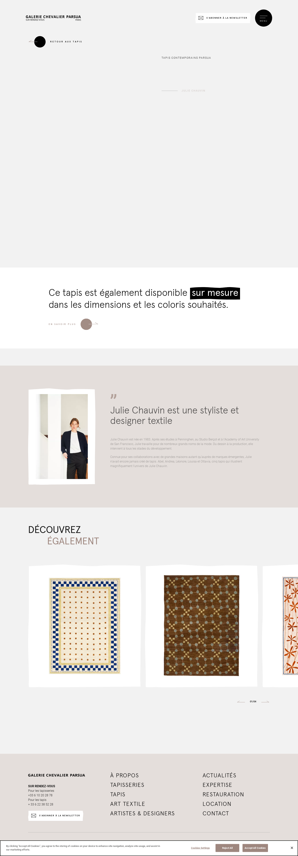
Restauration (223, 794)
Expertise (217, 785)
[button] (241, 702)
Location (217, 804)
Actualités (219, 775)
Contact (216, 813)
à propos (124, 775)
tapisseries (127, 785)
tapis (117, 794)
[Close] (292, 848)
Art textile (127, 804)
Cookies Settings (200, 847)
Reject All (227, 847)
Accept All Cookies (255, 847)
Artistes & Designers (142, 813)
